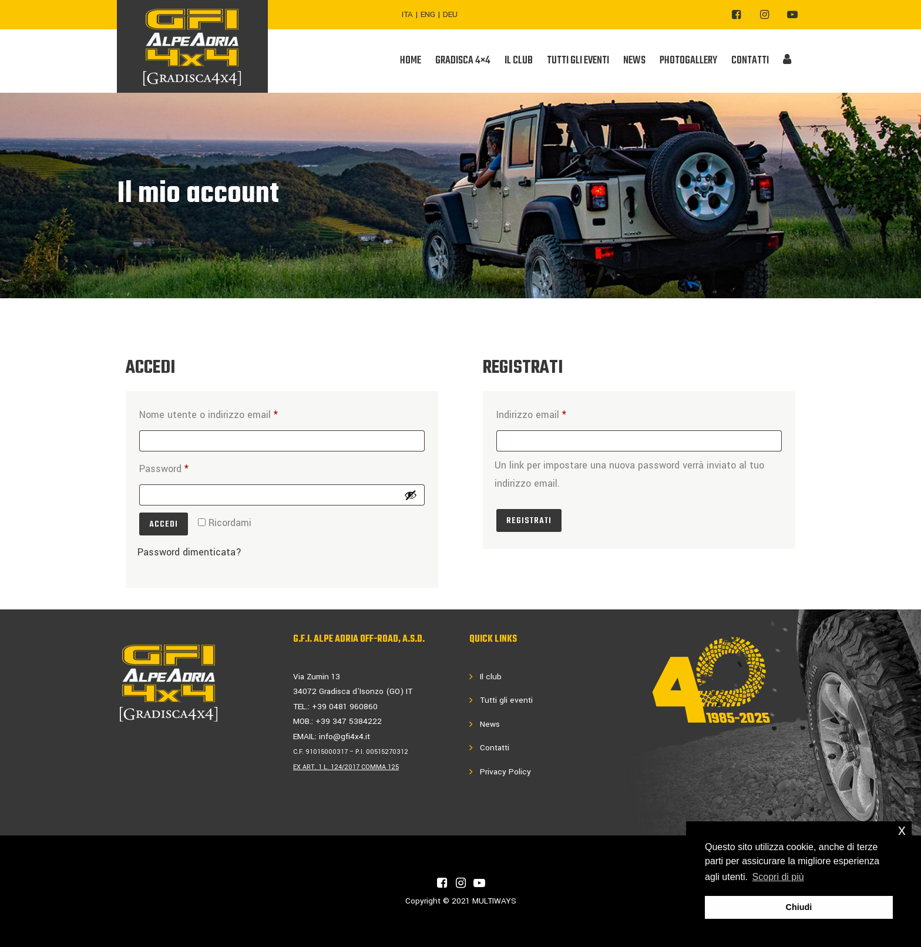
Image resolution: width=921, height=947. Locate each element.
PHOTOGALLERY (688, 60)
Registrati (529, 521)
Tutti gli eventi (506, 700)
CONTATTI (750, 60)
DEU (450, 14)
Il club (491, 676)
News (490, 724)
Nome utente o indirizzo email (228, 413)
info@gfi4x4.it (344, 736)
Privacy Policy (505, 771)
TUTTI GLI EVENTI (578, 60)
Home (410, 60)
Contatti (494, 747)
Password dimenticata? (189, 552)
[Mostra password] (410, 494)
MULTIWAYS (494, 900)
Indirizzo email (551, 413)
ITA (407, 14)
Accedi (163, 524)
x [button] (902, 829)
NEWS (634, 60)
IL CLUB (519, 60)
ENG (428, 14)
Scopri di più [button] (778, 877)
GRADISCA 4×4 (462, 60)
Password (184, 467)
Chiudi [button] (799, 907)
